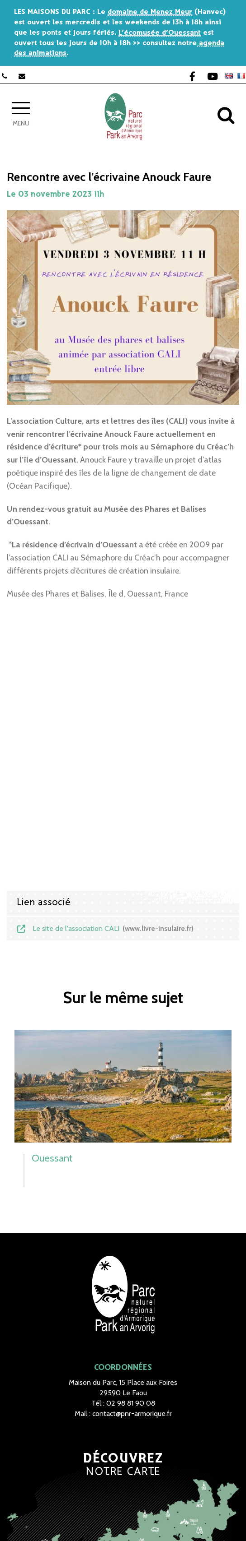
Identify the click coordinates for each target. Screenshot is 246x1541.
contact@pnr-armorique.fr (132, 1413)
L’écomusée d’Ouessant (159, 32)
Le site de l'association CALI (105, 929)
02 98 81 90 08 (130, 1403)
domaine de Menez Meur (150, 12)
